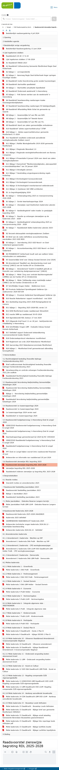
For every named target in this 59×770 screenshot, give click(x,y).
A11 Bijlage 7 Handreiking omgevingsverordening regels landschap (26, 174)
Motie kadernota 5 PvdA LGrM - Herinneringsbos (23, 599)
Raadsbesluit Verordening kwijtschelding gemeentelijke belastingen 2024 (26, 400)
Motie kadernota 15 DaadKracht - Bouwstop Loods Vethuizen (28, 706)
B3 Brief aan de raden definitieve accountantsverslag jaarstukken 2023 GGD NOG (25, 238)
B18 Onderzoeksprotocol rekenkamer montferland (24, 338)
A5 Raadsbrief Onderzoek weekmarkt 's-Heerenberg (25, 91)
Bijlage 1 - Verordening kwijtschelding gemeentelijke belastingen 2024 (25, 395)
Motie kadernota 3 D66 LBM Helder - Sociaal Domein (25, 584)
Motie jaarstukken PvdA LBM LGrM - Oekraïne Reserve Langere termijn (29, 505)
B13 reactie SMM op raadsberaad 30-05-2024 (22, 314)
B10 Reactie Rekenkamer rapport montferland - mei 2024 (27, 298)
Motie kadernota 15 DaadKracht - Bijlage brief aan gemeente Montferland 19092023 (28, 711)
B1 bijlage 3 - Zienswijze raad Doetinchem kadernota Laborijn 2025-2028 (29, 206)
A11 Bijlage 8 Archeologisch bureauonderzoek (22, 179)
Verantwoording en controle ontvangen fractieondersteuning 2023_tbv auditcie (28, 371)
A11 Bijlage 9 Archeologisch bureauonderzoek (22, 182)
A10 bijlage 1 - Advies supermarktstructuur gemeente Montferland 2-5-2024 (26, 133)
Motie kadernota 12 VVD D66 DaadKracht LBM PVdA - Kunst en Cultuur (29, 670)
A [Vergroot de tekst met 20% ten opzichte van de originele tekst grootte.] (6, 30)
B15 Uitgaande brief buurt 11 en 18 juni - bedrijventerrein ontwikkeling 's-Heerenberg (27, 322)
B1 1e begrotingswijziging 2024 (17, 192)
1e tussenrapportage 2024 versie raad (19, 412)
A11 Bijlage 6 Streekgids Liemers (17, 170)
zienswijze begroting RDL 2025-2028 (19, 468)
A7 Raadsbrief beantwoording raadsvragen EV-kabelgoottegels (29, 106)
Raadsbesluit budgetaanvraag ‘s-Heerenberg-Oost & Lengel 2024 (28, 447)
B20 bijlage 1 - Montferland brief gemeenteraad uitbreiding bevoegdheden (28, 350)
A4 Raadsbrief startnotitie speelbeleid (19, 84)
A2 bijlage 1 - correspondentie (16, 72)
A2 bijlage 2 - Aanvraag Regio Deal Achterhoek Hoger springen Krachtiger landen (29, 76)
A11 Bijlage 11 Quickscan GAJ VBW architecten (23, 189)
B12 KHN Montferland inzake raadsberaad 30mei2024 (25, 311)
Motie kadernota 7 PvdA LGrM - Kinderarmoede (23, 616)
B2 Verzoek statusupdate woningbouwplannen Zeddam (26, 233)
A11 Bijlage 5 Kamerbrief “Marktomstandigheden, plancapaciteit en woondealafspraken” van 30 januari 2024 (29, 165)
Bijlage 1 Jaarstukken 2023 (15, 494)
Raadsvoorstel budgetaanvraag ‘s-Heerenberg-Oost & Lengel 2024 (28, 432)
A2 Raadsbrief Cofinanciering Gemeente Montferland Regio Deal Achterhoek (29, 67)
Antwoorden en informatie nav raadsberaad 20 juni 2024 (27, 457)
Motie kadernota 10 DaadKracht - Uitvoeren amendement (27, 644)
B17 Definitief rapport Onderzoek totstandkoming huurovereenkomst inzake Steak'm (24, 334)
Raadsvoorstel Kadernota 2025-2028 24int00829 (23, 514)
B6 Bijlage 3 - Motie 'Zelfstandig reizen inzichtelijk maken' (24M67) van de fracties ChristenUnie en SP (27, 281)
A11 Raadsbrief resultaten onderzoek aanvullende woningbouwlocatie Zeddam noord (24, 139)
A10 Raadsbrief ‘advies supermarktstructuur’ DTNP (24, 129)
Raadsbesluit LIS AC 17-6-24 (16, 56)
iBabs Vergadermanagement (14, 768)
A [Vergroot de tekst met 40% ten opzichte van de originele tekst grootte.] (9, 30)
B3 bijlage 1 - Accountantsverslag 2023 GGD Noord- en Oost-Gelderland (28, 249)
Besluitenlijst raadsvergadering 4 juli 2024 (21, 33)
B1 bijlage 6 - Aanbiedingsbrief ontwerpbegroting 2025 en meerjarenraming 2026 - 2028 (27, 223)
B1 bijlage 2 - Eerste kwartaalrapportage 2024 (23, 201)
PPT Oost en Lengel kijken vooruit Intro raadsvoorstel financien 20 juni (29, 453)
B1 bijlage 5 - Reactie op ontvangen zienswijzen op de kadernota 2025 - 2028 (26, 217)
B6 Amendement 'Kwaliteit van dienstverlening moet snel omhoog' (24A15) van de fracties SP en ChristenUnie (27, 264)
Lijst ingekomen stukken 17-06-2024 (19, 59)
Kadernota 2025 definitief (14, 517)
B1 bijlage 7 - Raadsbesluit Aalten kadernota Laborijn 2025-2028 (28, 229)
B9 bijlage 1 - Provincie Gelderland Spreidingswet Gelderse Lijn (29, 295)
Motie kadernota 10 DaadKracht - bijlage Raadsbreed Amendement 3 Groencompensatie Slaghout (25, 648)
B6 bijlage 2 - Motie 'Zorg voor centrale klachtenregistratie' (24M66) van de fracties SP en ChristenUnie (28, 276)
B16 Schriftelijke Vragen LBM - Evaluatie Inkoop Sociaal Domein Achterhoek (26, 328)
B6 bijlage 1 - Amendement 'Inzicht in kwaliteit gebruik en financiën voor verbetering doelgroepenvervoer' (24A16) (27, 270)
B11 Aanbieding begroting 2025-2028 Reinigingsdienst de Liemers (27, 303)
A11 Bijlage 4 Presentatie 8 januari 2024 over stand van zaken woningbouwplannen (29, 159)
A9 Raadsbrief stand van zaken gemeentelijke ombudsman (27, 125)
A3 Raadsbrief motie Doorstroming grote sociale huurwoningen (29, 81)
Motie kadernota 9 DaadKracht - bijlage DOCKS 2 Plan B (26, 634)
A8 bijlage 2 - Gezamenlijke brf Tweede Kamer (23, 118)
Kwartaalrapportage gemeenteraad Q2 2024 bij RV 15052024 (29, 437)
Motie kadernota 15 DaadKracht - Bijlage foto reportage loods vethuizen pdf (29, 722)
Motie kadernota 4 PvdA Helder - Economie (21, 592)
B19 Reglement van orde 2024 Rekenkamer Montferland (27, 342)
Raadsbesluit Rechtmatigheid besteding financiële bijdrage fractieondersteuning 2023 (27, 377)
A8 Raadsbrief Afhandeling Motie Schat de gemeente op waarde (26, 110)
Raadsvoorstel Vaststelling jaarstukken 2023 (22, 490)
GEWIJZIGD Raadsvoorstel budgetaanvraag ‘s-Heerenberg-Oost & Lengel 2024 (29, 427)
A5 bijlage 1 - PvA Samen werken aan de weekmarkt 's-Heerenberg (26, 96)
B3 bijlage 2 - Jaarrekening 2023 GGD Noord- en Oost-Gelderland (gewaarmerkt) (26, 244)
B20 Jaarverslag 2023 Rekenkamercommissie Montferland (27, 345)
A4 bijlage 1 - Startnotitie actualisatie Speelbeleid (24, 88)
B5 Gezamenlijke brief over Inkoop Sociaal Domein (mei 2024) (29, 260)
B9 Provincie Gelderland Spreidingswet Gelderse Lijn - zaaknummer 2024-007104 (25, 290)
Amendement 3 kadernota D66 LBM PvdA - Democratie (26, 558)
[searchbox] (26, 19)
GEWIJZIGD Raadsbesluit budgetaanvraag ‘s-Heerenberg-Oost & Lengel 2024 (29, 441)
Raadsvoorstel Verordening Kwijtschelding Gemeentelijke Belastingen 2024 (27, 389)
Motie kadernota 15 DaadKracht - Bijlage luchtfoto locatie (27, 727)
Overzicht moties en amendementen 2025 (21, 483)
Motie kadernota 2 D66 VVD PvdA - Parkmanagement (25, 577)
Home (4, 27)
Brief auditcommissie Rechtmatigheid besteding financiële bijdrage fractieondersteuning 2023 (27, 365)
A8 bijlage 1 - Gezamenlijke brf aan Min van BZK (24, 115)
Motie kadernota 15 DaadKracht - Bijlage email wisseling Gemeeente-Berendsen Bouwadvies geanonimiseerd (27, 716)
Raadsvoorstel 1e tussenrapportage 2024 (20, 409)
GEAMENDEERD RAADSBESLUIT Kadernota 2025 (23, 521)
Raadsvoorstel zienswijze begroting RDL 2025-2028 (24, 465)
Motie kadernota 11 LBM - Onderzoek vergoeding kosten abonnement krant (26, 660)
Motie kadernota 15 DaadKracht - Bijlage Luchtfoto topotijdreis (29, 730)
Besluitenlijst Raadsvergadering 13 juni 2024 (22, 49)
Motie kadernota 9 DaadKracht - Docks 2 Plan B (23, 631)
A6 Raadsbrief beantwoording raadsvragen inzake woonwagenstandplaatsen (24, 101)
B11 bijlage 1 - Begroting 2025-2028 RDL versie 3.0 (25, 307)
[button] (54, 19)
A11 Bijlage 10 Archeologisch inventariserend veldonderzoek (28, 185)
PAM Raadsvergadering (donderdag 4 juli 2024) (27, 27)
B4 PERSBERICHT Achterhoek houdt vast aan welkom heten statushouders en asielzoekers (28, 255)
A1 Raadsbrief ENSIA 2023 (15, 63)
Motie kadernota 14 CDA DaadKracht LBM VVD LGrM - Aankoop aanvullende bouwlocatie (29, 698)
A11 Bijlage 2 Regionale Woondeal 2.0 (19, 149)
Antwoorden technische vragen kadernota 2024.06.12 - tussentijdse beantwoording (26, 525)
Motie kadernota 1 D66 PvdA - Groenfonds (21, 570)
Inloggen (32, 768)
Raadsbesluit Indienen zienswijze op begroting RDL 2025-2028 (29, 471)
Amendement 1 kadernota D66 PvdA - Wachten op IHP (26, 541)
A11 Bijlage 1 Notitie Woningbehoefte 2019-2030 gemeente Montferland (28, 145)
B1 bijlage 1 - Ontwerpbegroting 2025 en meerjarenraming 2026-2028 (28, 197)
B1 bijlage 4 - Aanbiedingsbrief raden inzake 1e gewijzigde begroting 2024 (27, 212)
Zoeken (4, 15)
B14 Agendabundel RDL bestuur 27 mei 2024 (22, 318)
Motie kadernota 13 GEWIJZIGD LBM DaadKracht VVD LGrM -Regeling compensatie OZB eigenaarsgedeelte (28, 682)
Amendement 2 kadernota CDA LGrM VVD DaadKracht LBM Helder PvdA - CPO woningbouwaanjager (28, 550)
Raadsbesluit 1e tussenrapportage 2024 (20, 416)
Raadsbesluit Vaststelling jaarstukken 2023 (21, 497)
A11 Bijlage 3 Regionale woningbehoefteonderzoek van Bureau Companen (29, 154)
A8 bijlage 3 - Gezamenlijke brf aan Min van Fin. (23, 122)
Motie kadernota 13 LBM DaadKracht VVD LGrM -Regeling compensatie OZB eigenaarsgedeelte (27, 688)
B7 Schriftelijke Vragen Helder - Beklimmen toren (24, 286)
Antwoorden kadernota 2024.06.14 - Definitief (22, 530)
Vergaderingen (11, 27)
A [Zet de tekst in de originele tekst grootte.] (3, 30)
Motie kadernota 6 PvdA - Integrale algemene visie (24, 609)
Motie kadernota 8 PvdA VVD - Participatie (21, 623)
